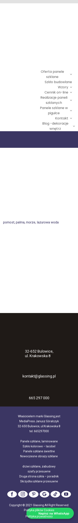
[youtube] (66, 494)
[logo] (19, 100)
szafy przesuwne (39, 471)
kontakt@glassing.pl (39, 371)
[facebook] (12, 494)
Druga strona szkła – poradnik (39, 476)
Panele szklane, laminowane (39, 441)
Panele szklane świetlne (39, 451)
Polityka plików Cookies (39, 510)
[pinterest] (33, 494)
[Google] (44, 494)
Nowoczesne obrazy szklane (39, 456)
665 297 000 (39, 398)
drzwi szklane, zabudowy (39, 466)
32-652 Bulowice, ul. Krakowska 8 (39, 348)
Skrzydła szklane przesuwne (39, 481)
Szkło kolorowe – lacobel (39, 446)
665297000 (41, 431)
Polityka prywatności (39, 516)
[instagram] (23, 494)
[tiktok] (55, 494)
